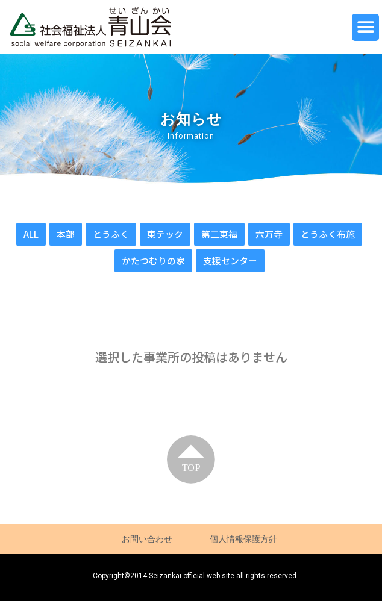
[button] (365, 27)
